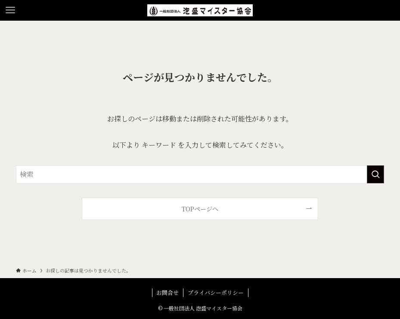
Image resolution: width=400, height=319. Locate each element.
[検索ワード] (200, 174)
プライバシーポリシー (216, 292)
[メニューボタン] (10, 10)
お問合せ (167, 292)
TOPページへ (200, 208)
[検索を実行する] (375, 174)
